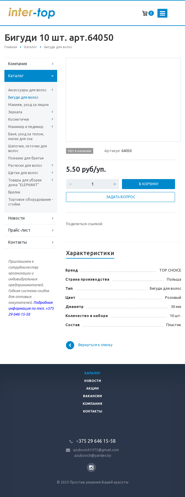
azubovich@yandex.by (92, 455)
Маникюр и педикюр (25, 127)
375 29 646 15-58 (96, 441)
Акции (92, 388)
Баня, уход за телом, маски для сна (26, 136)
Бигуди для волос (23, 97)
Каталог (16, 75)
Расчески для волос (25, 165)
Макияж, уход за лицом (28, 105)
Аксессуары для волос (27, 90)
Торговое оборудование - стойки (30, 202)
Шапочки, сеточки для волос (27, 148)
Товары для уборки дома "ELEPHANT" (25, 182)
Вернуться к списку (89, 345)
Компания (17, 63)
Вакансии (92, 396)
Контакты (17, 242)
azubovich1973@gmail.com (96, 450)
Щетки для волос (23, 173)
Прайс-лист (19, 230)
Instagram (91, 467)
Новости (16, 218)
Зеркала (15, 112)
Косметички (18, 119)
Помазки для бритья (26, 158)
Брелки (14, 192)
